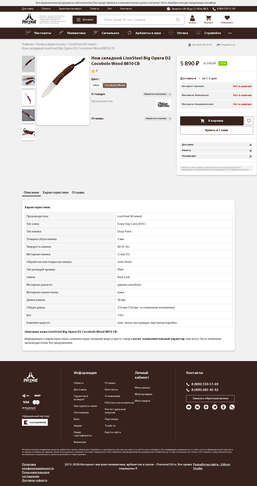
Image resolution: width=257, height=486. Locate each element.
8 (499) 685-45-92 (204, 390)
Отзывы (110, 383)
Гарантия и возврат (70, 8)
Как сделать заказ (85, 406)
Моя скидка (142, 401)
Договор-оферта (34, 480)
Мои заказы (142, 387)
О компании (112, 396)
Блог (77, 419)
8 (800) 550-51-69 (204, 384)
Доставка (27, 8)
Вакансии (80, 442)
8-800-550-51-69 (226, 8)
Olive (96, 85)
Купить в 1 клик (216, 130)
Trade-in (94, 8)
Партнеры (111, 419)
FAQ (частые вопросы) (119, 402)
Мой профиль (144, 394)
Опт (109, 8)
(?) (48, 323)
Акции (78, 425)
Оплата (46, 8)
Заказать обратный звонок (210, 398)
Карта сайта (113, 432)
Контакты (126, 8)
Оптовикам (81, 412)
